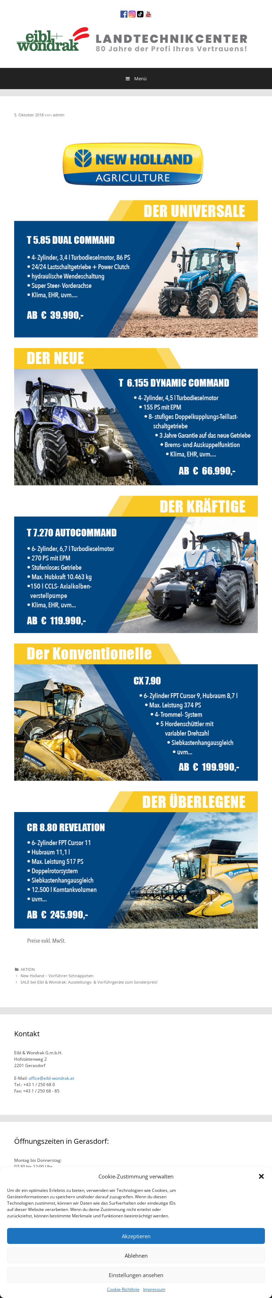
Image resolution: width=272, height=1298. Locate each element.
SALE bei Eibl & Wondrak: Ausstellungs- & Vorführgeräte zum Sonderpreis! (89, 982)
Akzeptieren (136, 1236)
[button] (261, 1176)
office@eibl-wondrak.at (51, 1078)
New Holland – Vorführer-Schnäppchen (57, 975)
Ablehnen (136, 1255)
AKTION (28, 969)
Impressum (154, 1289)
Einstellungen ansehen (136, 1275)
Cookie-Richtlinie (123, 1289)
